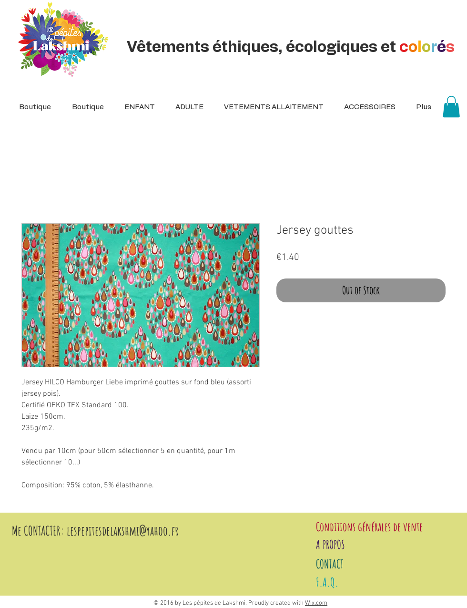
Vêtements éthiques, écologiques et (292, 47)
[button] (186, 107)
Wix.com (316, 603)
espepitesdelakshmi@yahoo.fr (124, 531)
